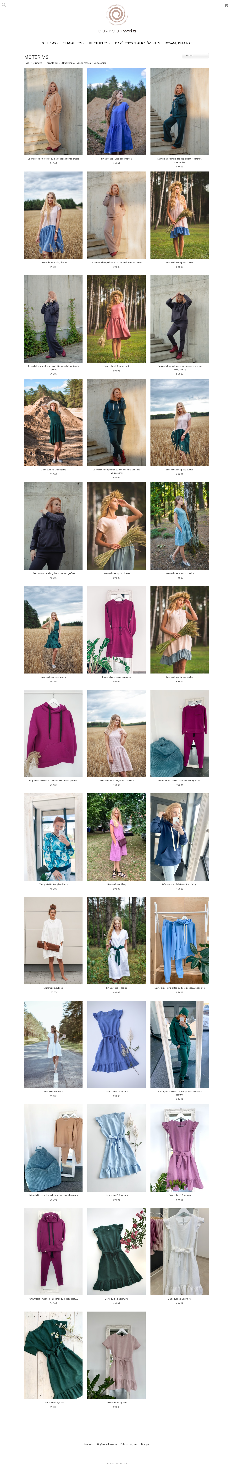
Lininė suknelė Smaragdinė (53, 469)
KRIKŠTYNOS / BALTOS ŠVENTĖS (137, 43)
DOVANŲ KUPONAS (178, 43)
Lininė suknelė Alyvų (116, 884)
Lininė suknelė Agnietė (53, 1402)
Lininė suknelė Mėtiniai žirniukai (179, 573)
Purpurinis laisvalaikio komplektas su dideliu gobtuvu (53, 1299)
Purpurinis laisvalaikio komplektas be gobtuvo (179, 780)
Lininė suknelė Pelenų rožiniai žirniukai (116, 780)
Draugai (145, 1444)
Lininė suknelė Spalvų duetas (53, 262)
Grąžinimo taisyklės (107, 1444)
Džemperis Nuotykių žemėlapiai (53, 884)
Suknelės (37, 63)
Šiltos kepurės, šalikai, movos (76, 63)
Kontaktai (89, 1444)
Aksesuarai (100, 63)
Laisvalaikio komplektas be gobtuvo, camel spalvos (53, 1195)
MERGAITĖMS (73, 43)
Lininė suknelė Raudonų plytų (116, 366)
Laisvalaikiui (52, 63)
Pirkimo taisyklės (129, 1444)
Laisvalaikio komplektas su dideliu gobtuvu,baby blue (180, 988)
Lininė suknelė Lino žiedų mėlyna (116, 159)
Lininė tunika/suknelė (53, 988)
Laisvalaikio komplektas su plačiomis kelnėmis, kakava (116, 262)
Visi (27, 63)
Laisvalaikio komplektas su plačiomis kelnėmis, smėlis (53, 159)
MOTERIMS (49, 43)
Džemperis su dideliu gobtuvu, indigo (179, 884)
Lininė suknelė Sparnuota (116, 1091)
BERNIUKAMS (99, 43)
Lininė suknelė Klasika (116, 988)
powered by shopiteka (117, 1463)
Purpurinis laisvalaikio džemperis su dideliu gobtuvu (53, 780)
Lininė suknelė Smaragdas (53, 677)
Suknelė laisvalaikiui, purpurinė (116, 677)
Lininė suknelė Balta (53, 1091)
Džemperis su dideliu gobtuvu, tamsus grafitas (53, 573)
